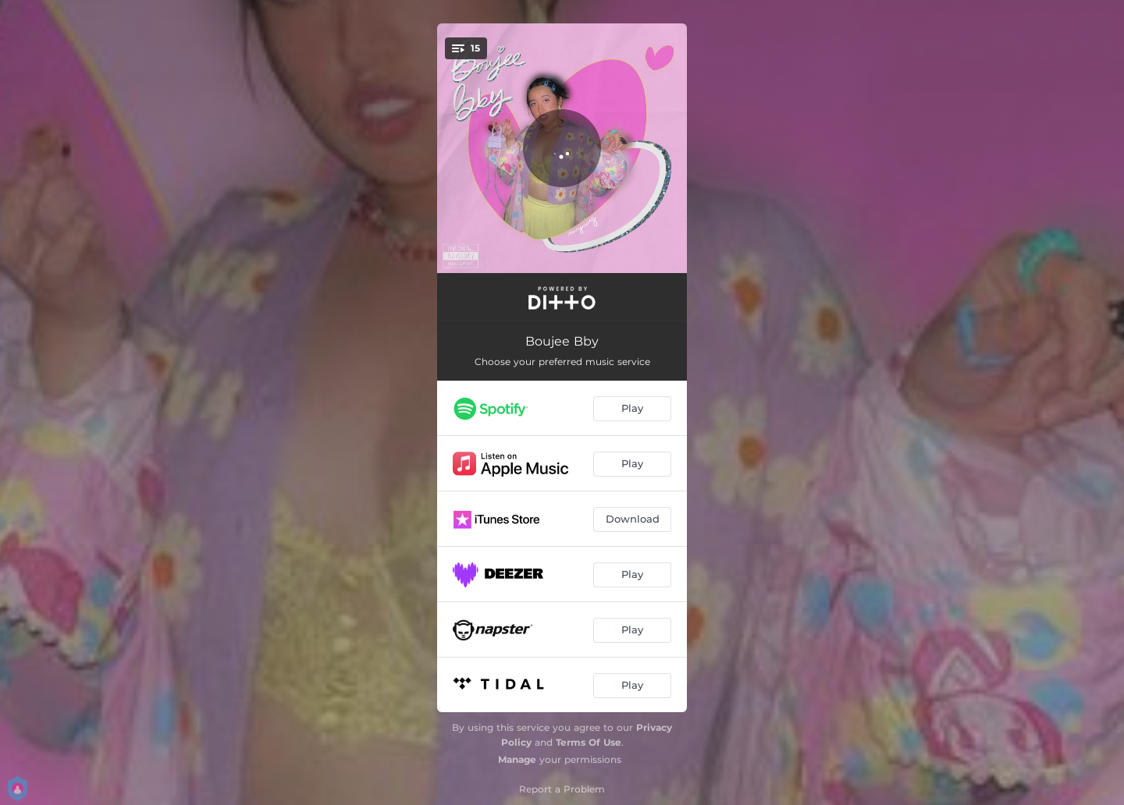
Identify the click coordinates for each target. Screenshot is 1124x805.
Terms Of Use (588, 742)
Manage (517, 759)
